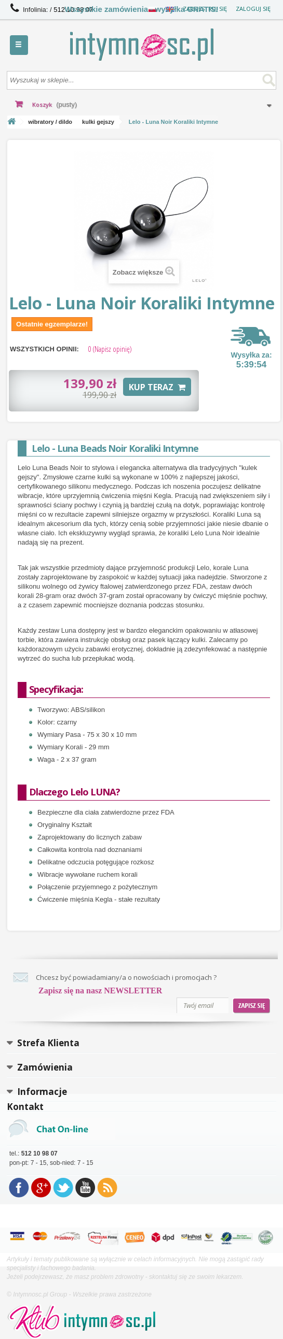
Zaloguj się (253, 8)
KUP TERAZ (157, 387)
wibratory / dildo (50, 122)
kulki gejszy (98, 122)
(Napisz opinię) (110, 349)
